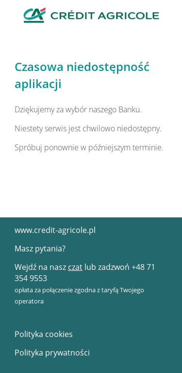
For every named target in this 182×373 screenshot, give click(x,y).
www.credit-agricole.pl (55, 230)
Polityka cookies (44, 334)
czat (75, 267)
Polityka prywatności (52, 352)
